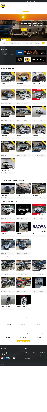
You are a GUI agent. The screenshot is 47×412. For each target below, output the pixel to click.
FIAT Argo (35, 118)
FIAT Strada (35, 233)
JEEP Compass (35, 100)
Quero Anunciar (26, 11)
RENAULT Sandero (5, 118)
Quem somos (27, 355)
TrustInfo (45, 363)
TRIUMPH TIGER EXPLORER (21, 271)
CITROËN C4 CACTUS (36, 83)
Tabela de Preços (27, 358)
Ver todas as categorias (23, 341)
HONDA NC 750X (35, 289)
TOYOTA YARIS (35, 216)
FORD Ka (18, 100)
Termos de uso (34, 355)
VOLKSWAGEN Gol (20, 216)
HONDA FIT (3, 83)
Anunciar (26, 352)
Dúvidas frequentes (42, 352)
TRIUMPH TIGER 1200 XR (6, 289)
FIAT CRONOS (35, 195)
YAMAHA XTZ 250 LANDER (6, 306)
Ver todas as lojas (5, 56)
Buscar (43, 43)
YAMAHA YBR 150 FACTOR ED (22, 306)
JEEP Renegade (20, 83)
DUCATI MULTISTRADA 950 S (22, 289)
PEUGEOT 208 (35, 135)
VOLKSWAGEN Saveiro (21, 118)
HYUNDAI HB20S (20, 233)
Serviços (33, 354)
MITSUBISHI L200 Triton (6, 100)
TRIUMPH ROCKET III (5, 271)
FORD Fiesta (4, 216)
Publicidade (26, 354)
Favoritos (41, 354)
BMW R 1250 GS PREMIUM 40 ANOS (39, 271)
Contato (33, 352)
